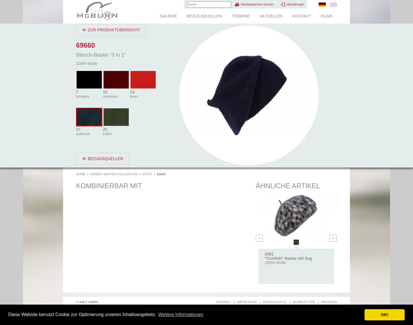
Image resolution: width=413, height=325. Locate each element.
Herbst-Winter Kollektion (114, 174)
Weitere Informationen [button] (180, 314)
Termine (241, 16)
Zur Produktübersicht (114, 30)
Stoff (147, 174)
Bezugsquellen (204, 16)
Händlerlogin (295, 4)
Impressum (247, 302)
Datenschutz (275, 302)
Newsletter (304, 302)
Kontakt (302, 16)
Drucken (329, 302)
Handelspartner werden (257, 4)
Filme (327, 16)
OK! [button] (384, 314)
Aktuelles (271, 16)
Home (81, 174)
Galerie (168, 16)
